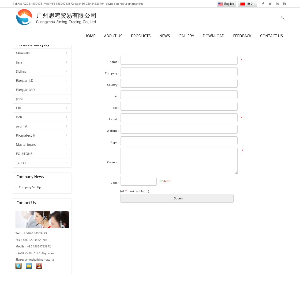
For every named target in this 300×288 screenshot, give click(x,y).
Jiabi (19, 99)
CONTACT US (271, 35)
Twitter (270, 3)
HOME (89, 35)
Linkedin (277, 3)
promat (21, 126)
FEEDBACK (242, 35)
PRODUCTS (141, 35)
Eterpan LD (24, 80)
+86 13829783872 (62, 4)
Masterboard (26, 144)
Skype (284, 3)
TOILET (21, 163)
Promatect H (25, 135)
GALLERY (186, 35)
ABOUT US (113, 35)
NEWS (164, 35)
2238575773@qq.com (39, 253)
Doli (19, 117)
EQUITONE (24, 153)
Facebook (263, 3)
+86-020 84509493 (30, 4)
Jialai (19, 62)
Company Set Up (29, 187)
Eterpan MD (25, 89)
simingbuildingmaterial (129, 4)
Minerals (23, 53)
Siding (21, 71)
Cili (18, 108)
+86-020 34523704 (92, 4)
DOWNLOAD (214, 35)
